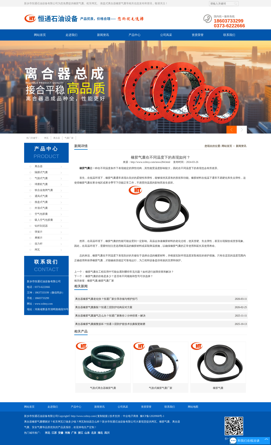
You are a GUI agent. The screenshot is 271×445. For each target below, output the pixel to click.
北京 (93, 432)
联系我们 (229, 34)
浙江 (80, 432)
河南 (67, 432)
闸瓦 (46, 138)
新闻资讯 (103, 34)
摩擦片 (39, 237)
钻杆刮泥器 (41, 225)
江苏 (54, 432)
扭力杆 (39, 243)
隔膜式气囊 (41, 172)
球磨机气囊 (41, 184)
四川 (107, 432)
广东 (73, 432)
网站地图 (193, 406)
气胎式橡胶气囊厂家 (160, 388)
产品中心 (135, 34)
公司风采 (166, 34)
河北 (47, 432)
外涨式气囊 (41, 208)
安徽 (60, 432)
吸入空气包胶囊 (44, 220)
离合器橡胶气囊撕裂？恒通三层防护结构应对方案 (103, 307)
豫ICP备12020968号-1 (152, 416)
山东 (87, 432)
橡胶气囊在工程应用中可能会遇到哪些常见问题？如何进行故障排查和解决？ (129, 271)
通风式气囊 (41, 196)
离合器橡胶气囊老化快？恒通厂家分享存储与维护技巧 (106, 299)
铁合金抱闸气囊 (44, 190)
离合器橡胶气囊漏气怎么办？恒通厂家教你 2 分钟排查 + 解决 (110, 315)
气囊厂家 (69, 138)
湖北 (100, 432)
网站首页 (40, 34)
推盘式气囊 (41, 202)
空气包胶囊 (41, 214)
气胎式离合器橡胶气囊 (103, 388)
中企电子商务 (130, 416)
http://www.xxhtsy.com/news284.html (150, 162)
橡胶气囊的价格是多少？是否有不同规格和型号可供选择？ (119, 276)
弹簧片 (39, 231)
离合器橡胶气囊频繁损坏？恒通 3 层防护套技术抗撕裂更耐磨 (110, 324)
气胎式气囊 (41, 178)
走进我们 (71, 34)
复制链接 (102, 416)
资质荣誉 (198, 34)
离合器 (56, 138)
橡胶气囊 (218, 388)
